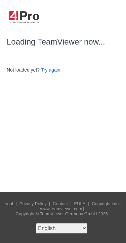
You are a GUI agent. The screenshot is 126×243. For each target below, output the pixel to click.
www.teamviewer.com (61, 208)
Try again (50, 70)
